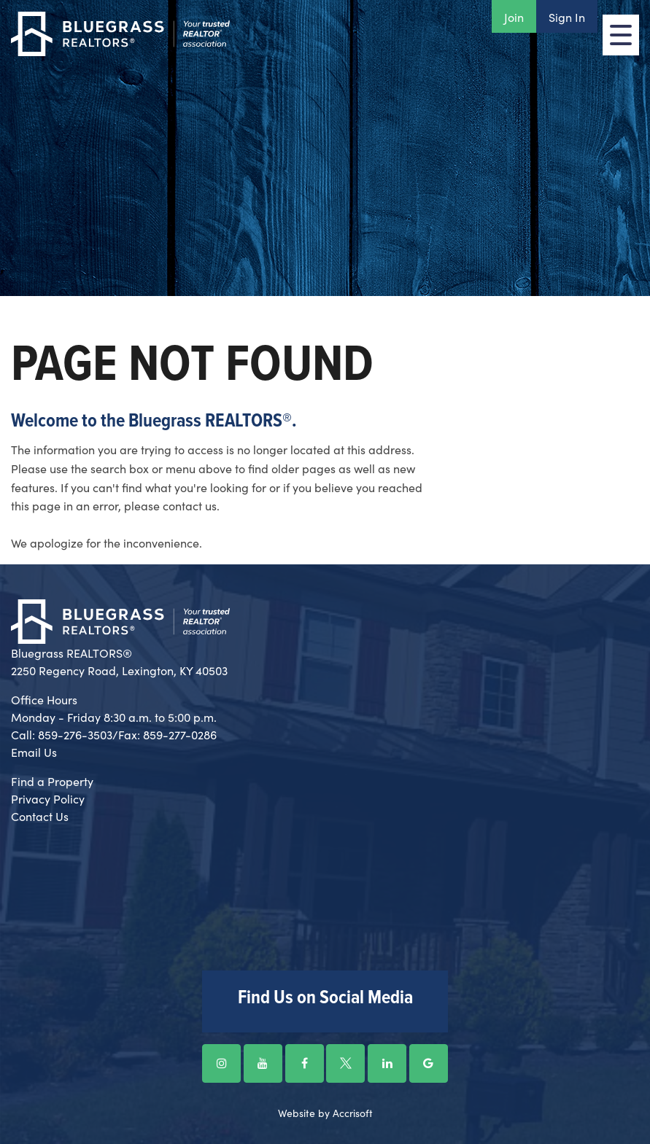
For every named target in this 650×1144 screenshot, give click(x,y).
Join (514, 17)
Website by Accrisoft (325, 1112)
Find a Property (52, 781)
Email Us (34, 752)
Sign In (567, 17)
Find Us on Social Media (325, 998)
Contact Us (40, 816)
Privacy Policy (48, 798)
